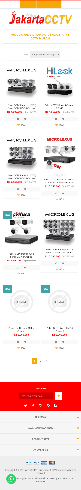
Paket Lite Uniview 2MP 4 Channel (21, 330)
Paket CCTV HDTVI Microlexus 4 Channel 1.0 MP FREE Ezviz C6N (59, 182)
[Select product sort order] (45, 54)
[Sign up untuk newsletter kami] (36, 396)
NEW (7, 215)
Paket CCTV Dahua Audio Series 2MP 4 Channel (21, 255)
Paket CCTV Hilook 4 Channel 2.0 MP (60, 107)
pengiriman (40, 481)
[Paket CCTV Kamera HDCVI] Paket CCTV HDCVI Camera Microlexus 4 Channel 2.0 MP (21, 108)
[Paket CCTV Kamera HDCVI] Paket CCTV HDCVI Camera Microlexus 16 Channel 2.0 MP (59, 252)
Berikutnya (46, 361)
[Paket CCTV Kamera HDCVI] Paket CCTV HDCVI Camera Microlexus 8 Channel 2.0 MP (21, 178)
